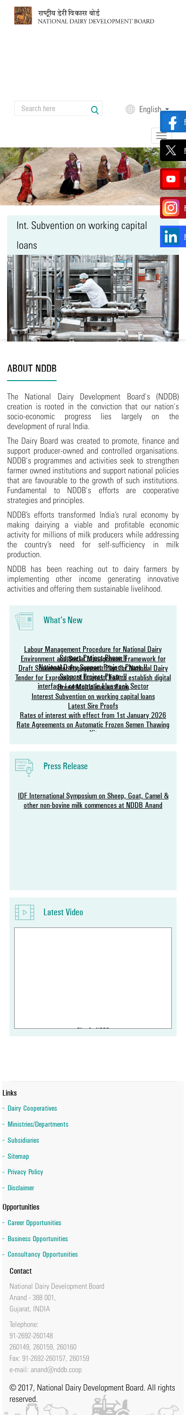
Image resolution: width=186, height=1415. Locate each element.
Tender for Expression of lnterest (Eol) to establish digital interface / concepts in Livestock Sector (93, 682)
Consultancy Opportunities (43, 1254)
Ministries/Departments (38, 1124)
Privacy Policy (25, 1171)
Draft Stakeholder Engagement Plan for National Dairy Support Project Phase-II (93, 672)
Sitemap (18, 1156)
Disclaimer (21, 1187)
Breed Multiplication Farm (93, 686)
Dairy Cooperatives (32, 1108)
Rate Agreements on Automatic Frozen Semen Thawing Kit (93, 729)
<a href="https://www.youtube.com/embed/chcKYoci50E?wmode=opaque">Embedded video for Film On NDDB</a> (93, 976)
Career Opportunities (34, 1222)
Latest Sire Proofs (93, 705)
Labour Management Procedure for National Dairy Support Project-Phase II (93, 653)
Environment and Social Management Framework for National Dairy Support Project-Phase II (93, 663)
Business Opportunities (38, 1238)
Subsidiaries (23, 1140)
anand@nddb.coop (56, 1369)
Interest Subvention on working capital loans (93, 696)
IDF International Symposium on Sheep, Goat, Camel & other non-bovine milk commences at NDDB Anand (93, 800)
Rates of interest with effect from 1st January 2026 (93, 715)
